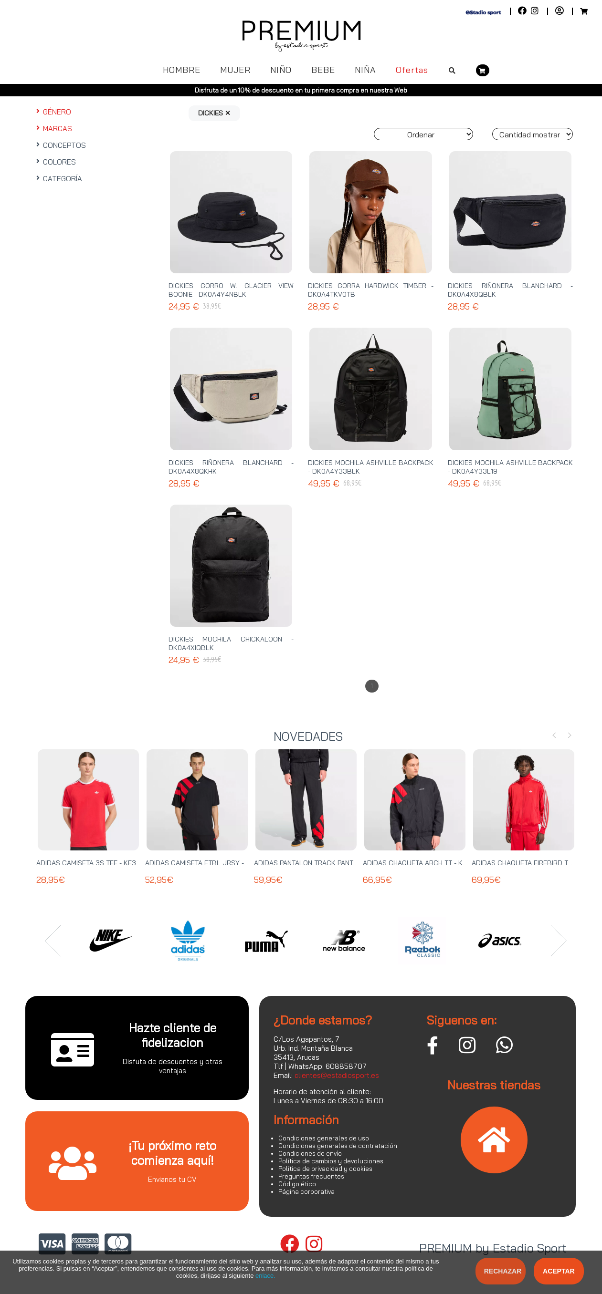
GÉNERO (53, 111)
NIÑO (281, 69)
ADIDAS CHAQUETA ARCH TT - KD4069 (424, 863)
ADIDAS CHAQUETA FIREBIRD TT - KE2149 (536, 863)
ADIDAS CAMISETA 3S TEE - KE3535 (92, 863)
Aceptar (559, 1271)
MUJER (235, 69)
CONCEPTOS (60, 145)
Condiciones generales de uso (323, 1138)
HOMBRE (182, 69)
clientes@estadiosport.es (337, 1075)
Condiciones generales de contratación (337, 1145)
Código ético (297, 1184)
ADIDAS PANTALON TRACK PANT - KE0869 (319, 863)
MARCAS (53, 128)
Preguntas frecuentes (311, 1176)
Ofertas (412, 69)
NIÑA (365, 69)
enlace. (265, 1275)
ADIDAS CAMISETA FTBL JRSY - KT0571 (206, 863)
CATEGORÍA (58, 178)
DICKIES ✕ (214, 113)
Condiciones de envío (310, 1153)
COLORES (55, 161)
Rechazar (503, 1271)
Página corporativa (306, 1191)
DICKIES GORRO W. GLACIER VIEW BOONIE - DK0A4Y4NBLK (231, 290)
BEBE (323, 69)
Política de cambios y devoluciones (330, 1161)
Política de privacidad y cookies (325, 1168)
